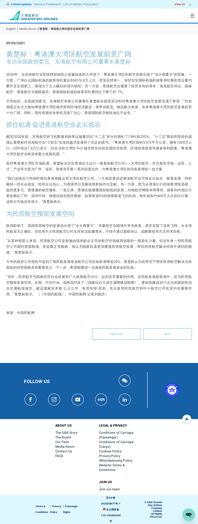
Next (167, 334)
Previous (116, 334)
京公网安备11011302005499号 (111, 515)
